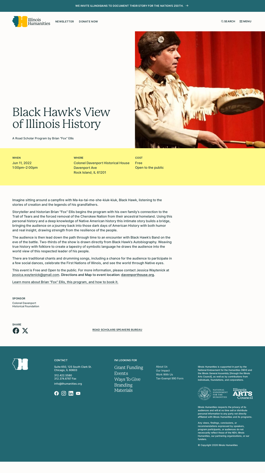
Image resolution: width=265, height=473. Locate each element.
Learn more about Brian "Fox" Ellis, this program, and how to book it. (65, 281)
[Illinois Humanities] (31, 21)
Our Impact (163, 370)
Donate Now (88, 21)
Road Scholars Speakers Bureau (117, 329)
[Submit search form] (222, 21)
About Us (161, 366)
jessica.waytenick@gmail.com (35, 274)
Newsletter (64, 21)
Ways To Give (127, 379)
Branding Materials (123, 387)
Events (121, 373)
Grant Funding (128, 367)
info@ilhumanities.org (68, 383)
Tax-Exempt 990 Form (170, 378)
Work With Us (164, 374)
